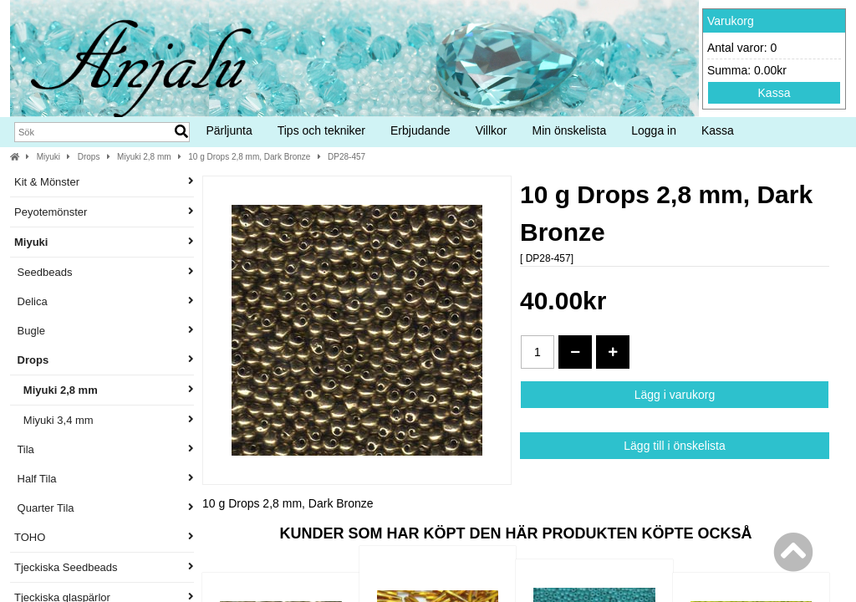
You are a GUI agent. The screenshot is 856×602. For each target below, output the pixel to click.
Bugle (104, 330)
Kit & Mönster (104, 182)
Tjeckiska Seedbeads (104, 567)
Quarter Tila (104, 508)
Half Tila (104, 478)
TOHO (104, 537)
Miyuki (48, 156)
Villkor (491, 130)
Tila (104, 449)
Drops (89, 156)
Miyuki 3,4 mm (104, 420)
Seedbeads (104, 272)
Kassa (774, 92)
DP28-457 (346, 156)
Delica (104, 301)
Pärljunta (229, 130)
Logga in (653, 130)
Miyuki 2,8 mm (144, 156)
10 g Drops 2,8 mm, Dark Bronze (249, 156)
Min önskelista (569, 130)
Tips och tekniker (321, 130)
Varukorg (730, 21)
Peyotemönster (104, 212)
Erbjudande (420, 130)
